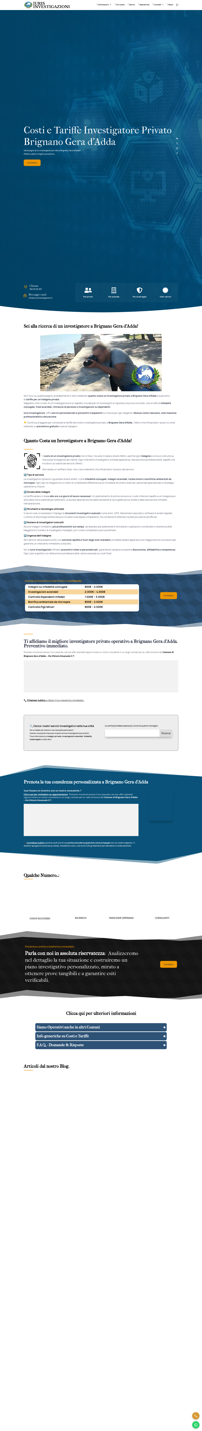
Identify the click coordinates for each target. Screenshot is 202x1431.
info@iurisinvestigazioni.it (40, 298)
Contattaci (32, 163)
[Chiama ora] (195, 1415)
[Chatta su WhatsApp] (195, 1424)
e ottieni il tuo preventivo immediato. (55, 701)
